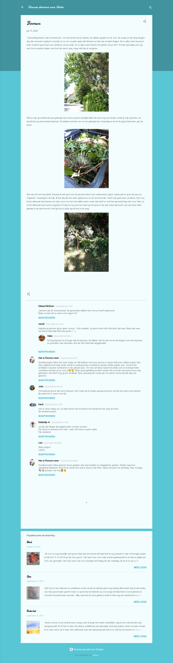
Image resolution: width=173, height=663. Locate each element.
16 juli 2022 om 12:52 (53, 404)
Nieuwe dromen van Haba (46, 7)
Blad (29, 542)
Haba (49, 336)
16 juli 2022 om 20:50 (52, 443)
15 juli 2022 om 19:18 (54, 324)
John (40, 386)
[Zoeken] (150, 8)
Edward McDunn (46, 306)
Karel (40, 404)
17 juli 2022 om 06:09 (69, 461)
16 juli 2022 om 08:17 (69, 358)
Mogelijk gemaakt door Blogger (86, 649)
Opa (29, 576)
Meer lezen (140, 567)
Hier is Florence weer (48, 358)
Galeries (95, 655)
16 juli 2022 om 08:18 (53, 387)
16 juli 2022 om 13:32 (60, 422)
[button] (144, 22)
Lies (40, 443)
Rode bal (31, 611)
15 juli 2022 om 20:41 (62, 336)
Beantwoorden (46, 318)
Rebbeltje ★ (44, 422)
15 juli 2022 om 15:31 (64, 306)
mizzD (41, 324)
